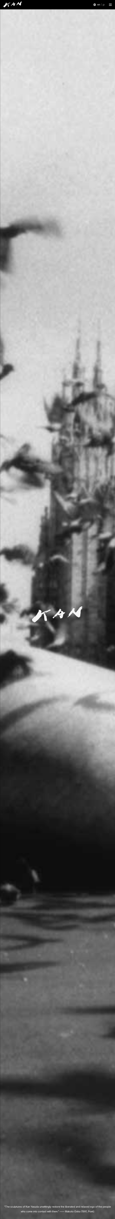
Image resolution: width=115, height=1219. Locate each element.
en (98, 4)
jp (104, 4)
